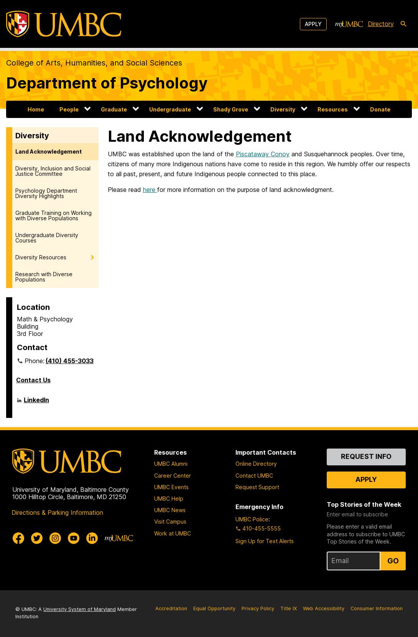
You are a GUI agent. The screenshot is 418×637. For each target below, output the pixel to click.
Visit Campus (170, 521)
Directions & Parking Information (57, 512)
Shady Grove (230, 109)
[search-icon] (403, 24)
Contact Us (33, 380)
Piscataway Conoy (263, 154)
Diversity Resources (40, 257)
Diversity (282, 109)
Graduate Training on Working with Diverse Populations (53, 215)
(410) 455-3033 (70, 361)
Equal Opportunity (214, 608)
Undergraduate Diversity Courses (46, 238)
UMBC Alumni (171, 463)
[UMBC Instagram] (55, 538)
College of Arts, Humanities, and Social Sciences (94, 62)
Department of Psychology (106, 83)
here (150, 189)
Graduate (114, 109)
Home (36, 109)
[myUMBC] (349, 24)
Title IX (288, 608)
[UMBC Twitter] (36, 538)
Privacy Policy (258, 608)
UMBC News (170, 510)
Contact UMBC (254, 475)
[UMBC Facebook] (18, 538)
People (69, 109)
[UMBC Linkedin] (92, 538)
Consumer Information (377, 608)
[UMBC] (63, 24)
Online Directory (256, 463)
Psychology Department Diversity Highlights (46, 193)
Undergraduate (170, 109)
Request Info (366, 456)
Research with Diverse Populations (43, 277)
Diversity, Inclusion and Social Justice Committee (53, 171)
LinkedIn (36, 403)
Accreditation (171, 608)
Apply (313, 24)
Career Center (172, 475)
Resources (333, 109)
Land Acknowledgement (48, 151)
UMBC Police (251, 519)
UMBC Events (171, 487)
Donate (380, 109)
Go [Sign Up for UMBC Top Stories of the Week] (393, 560)
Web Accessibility (323, 608)
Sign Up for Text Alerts (264, 541)
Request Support (257, 487)
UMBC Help (168, 498)
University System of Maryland (79, 609)
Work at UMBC (172, 533)
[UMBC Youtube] (73, 538)
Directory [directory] (380, 24)
